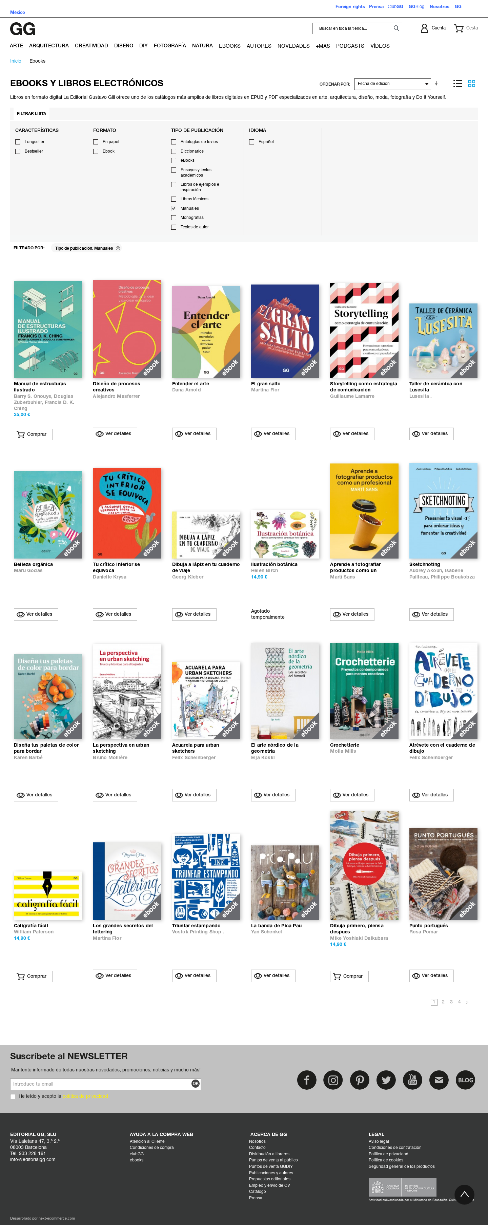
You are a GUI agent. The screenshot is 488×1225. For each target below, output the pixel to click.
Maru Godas (28, 571)
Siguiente (467, 1002)
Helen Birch (264, 571)
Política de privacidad (388, 1154)
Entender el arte (190, 384)
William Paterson (34, 932)
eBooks (188, 161)
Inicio (15, 61)
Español (266, 142)
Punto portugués (428, 926)
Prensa (255, 1198)
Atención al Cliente (147, 1142)
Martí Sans (342, 577)
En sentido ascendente (437, 83)
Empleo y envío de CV (269, 1186)
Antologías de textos (199, 142)
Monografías (192, 218)
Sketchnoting (424, 565)
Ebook (109, 152)
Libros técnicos (194, 199)
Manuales (190, 209)
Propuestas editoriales (269, 1179)
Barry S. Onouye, (34, 396)
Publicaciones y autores (271, 1173)
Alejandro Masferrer (116, 396)
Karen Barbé (28, 758)
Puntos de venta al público (273, 1160)
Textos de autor (195, 227)
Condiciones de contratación (395, 1148)
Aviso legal (379, 1142)
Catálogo (257, 1192)
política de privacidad (85, 1096)
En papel (111, 142)
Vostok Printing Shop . (198, 932)
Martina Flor (265, 390)
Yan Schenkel (266, 932)
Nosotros (257, 1142)
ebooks (136, 1160)
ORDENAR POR (334, 84)
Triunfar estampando (196, 926)
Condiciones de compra (152, 1148)
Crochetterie (344, 745)
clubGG (137, 1154)
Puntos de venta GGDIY (271, 1167)
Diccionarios (192, 152)
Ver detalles (118, 434)
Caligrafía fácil (31, 926)
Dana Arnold (186, 390)
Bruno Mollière (110, 758)
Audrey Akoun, (427, 571)
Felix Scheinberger (194, 758)
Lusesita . (420, 396)
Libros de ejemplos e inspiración (200, 187)
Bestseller (34, 152)
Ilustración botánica (274, 565)
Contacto (257, 1148)
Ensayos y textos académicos (196, 173)
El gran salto (266, 384)
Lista (457, 83)
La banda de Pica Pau (276, 926)
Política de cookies (386, 1160)
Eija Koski (263, 758)
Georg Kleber (187, 577)
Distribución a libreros (269, 1154)
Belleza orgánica (33, 565)
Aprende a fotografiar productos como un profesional (355, 571)
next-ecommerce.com (57, 1219)
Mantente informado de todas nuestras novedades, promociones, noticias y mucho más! (106, 1070)
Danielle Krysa (109, 577)
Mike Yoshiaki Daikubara (359, 938)
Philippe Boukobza (453, 577)
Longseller (34, 142)
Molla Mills (343, 751)
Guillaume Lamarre (352, 396)
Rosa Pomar (423, 932)
